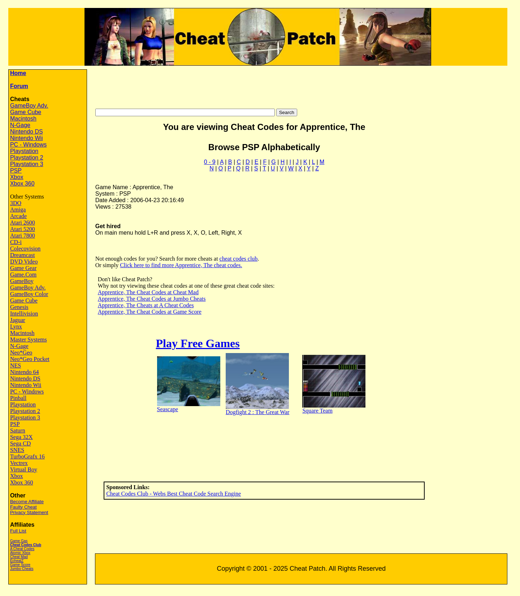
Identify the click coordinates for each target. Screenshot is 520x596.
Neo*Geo (21, 352)
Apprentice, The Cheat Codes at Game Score (150, 312)
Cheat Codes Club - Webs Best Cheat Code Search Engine (173, 494)
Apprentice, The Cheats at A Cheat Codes (146, 305)
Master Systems (28, 339)
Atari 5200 (22, 229)
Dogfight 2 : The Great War (257, 412)
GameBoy (22, 281)
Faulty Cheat (23, 507)
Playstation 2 (26, 158)
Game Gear (23, 268)
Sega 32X (21, 437)
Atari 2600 (22, 222)
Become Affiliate (27, 501)
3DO (15, 203)
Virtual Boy (23, 469)
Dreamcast (22, 255)
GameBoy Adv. (29, 106)
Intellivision (24, 313)
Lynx (16, 326)
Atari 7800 (22, 235)
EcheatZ (16, 561)
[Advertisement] (306, 85)
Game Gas (18, 541)
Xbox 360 (22, 183)
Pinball (18, 398)
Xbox (16, 177)
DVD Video (24, 261)
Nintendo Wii (26, 138)
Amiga (18, 209)
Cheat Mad (19, 557)
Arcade (18, 216)
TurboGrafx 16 (27, 456)
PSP (16, 171)
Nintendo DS (26, 132)
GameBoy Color (29, 294)
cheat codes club (239, 259)
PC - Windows (28, 145)
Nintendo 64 (24, 372)
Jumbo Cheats (21, 569)
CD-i (16, 242)
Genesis (19, 307)
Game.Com (23, 274)
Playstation (24, 151)
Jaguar (17, 320)
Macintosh (23, 119)
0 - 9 (210, 162)
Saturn (17, 430)
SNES (17, 450)
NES (15, 365)
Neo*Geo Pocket (29, 359)
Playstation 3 (26, 164)
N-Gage (20, 125)
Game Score (20, 565)
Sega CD (20, 443)
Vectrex (19, 463)
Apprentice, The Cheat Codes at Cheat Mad (148, 292)
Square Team (317, 411)
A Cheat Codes (22, 549)
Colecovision (25, 248)
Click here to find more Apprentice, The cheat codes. (181, 265)
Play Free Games (198, 343)
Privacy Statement (29, 512)
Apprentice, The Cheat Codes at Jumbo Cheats (152, 299)
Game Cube (25, 112)
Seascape (167, 409)
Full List (18, 531)
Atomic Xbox (20, 553)
